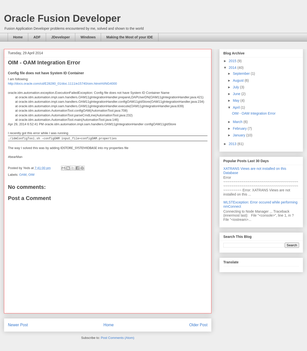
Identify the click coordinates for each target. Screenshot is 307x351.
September (242, 73)
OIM (31, 174)
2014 (233, 68)
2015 (233, 61)
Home (18, 37)
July (236, 87)
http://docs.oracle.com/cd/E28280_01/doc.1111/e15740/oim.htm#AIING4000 (62, 83)
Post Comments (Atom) (117, 338)
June (237, 94)
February (240, 128)
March (238, 122)
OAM (23, 174)
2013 (233, 144)
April (237, 107)
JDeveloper (60, 37)
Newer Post (18, 325)
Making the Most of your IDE (129, 37)
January (239, 135)
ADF (37, 37)
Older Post (198, 325)
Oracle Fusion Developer (62, 18)
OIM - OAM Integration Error (254, 113)
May (236, 100)
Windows (88, 37)
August (238, 80)
